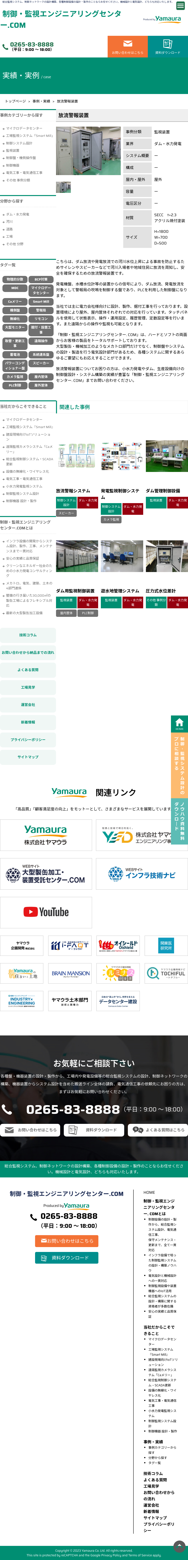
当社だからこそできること (23, 407)
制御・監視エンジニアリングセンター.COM (61, 19)
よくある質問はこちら (165, 1130)
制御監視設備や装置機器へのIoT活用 (162, 1288)
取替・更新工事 (15, 343)
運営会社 (28, 704)
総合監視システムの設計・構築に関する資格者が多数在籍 (162, 1301)
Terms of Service (140, 1555)
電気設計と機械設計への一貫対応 (162, 1278)
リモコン (40, 318)
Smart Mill (41, 301)
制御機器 (12, 165)
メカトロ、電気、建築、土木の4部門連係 (29, 586)
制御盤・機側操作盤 (21, 157)
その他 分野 (14, 244)
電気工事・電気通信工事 (24, 172)
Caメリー (15, 301)
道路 (9, 229)
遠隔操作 (40, 341)
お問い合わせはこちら (128, 52)
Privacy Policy (111, 1555)
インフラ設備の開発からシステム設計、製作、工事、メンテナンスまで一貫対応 (29, 546)
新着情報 (28, 722)
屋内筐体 (40, 376)
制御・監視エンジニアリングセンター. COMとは (159, 1207)
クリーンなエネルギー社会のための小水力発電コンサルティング (29, 570)
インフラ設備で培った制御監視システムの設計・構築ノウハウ (162, 1263)
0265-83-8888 (32, 44)
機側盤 (15, 310)
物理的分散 (15, 279)
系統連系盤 (41, 354)
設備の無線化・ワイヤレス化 (27, 471)
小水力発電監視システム (24, 486)
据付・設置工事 (41, 330)
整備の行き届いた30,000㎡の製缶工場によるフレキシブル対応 (29, 600)
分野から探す (157, 1457)
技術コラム (28, 635)
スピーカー (41, 363)
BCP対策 (41, 279)
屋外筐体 (40, 385)
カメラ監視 (15, 376)
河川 (9, 221)
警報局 (41, 310)
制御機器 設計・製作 (21, 501)
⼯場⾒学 (151, 1486)
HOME (149, 1192)
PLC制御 (15, 385)
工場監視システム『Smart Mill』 (30, 427)
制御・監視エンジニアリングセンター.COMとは (25, 525)
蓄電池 (15, 354)
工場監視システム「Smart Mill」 (30, 135)
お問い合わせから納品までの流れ (28, 652)
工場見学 (28, 687)
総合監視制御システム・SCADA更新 (29, 462)
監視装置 (12, 150)
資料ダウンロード (168, 52)
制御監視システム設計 (22, 493)
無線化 (15, 318)
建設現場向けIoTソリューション (28, 437)
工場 (9, 236)
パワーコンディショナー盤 (15, 366)
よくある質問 (28, 670)
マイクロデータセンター (24, 128)
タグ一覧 (154, 1463)
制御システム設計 (19, 143)
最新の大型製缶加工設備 (24, 613)
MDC (15, 288)
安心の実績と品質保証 (22, 558)
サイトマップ (28, 757)
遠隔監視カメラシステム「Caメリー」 (29, 449)
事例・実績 (41, 101)
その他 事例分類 (18, 180)
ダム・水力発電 (17, 214)
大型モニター (15, 327)
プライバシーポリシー (28, 739)
